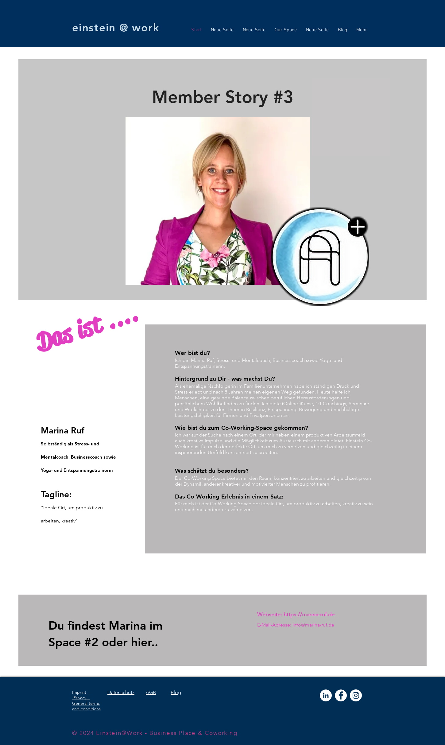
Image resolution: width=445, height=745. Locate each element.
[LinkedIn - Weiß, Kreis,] (326, 695)
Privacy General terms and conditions (86, 703)
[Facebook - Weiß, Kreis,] (341, 695)
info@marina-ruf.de (313, 625)
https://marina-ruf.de (309, 614)
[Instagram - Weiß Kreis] (356, 695)
